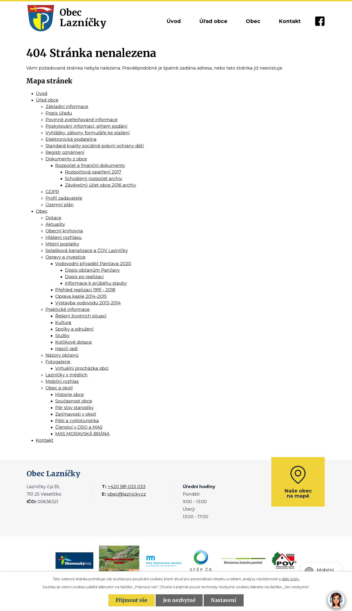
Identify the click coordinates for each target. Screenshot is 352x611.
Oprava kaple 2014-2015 (81, 296)
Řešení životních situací (80, 316)
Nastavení (223, 600)
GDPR (52, 191)
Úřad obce (213, 21)
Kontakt (290, 21)
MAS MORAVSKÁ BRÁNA (82, 433)
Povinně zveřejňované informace (82, 119)
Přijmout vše (131, 600)
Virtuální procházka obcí (82, 368)
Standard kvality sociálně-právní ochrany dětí (95, 146)
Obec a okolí (59, 388)
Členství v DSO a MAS (79, 427)
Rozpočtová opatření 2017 (93, 172)
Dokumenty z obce (66, 159)
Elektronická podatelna (71, 139)
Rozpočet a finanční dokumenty (90, 165)
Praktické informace (68, 309)
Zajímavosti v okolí (75, 414)
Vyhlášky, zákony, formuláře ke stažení (88, 132)
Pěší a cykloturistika (77, 420)
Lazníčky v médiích (67, 375)
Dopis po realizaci (84, 276)
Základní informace (67, 106)
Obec (253, 21)
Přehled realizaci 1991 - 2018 (85, 290)
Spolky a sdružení (74, 329)
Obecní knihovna (64, 231)
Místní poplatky (62, 244)
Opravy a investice (66, 257)
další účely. (291, 579)
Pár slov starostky (74, 407)
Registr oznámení (65, 152)
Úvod (174, 21)
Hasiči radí (66, 348)
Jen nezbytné (179, 600)
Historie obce (69, 394)
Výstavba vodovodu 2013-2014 (88, 303)
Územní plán (60, 204)
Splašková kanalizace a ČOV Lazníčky (87, 250)
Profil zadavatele (64, 198)
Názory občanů (62, 355)
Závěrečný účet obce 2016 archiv (100, 185)
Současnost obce (73, 401)
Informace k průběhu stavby (96, 283)
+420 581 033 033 (126, 486)
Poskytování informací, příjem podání (86, 126)
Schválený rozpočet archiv (93, 178)
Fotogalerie (58, 362)
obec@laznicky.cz (126, 494)
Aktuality (55, 224)
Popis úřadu (59, 113)
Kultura (63, 322)
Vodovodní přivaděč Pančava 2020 (93, 263)
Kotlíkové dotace (73, 342)
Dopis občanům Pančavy (92, 270)
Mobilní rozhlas (62, 381)
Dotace (53, 218)
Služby (62, 335)
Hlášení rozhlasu (64, 237)
